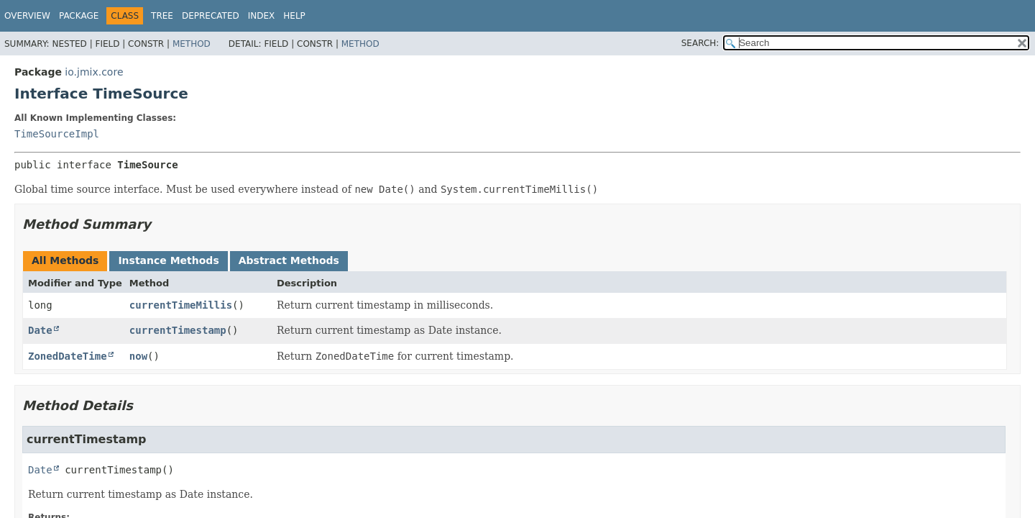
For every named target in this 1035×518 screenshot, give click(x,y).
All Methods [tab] (65, 260)
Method (191, 44)
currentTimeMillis (180, 305)
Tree (162, 16)
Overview (27, 16)
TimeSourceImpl (56, 134)
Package (78, 16)
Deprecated (210, 16)
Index (261, 16)
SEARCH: (700, 43)
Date (40, 330)
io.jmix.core (94, 72)
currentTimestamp (177, 330)
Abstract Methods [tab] (289, 260)
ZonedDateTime (67, 356)
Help (294, 16)
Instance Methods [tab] (168, 260)
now (138, 356)
